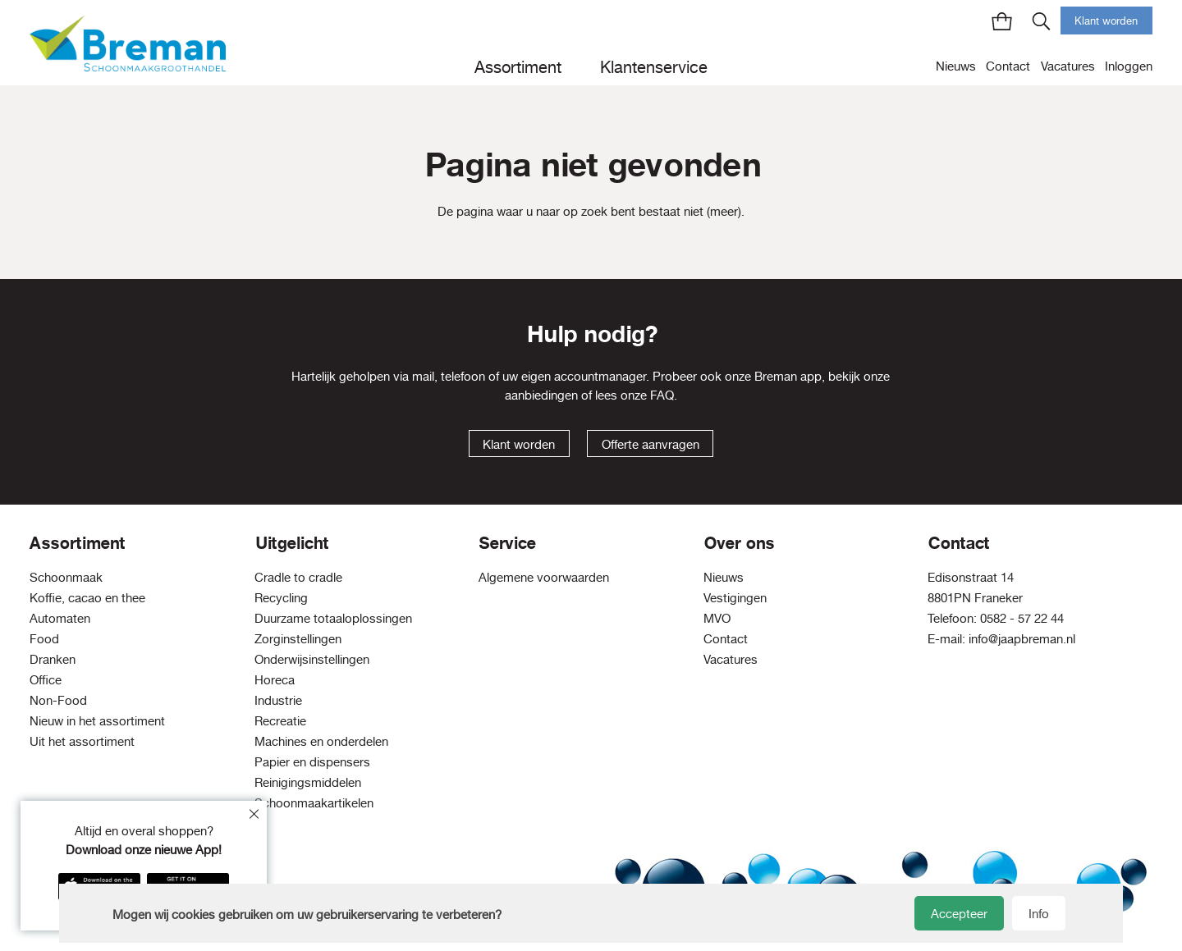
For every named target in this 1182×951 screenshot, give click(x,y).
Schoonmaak (66, 577)
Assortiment (517, 66)
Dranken (53, 659)
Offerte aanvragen (650, 444)
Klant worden (1106, 20)
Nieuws (956, 66)
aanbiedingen (541, 395)
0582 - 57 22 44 (1022, 618)
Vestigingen (735, 598)
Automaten (60, 618)
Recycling (281, 598)
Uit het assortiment (82, 741)
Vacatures (1068, 66)
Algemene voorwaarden (544, 577)
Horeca (274, 680)
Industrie (278, 700)
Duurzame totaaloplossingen (333, 618)
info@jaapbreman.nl (1022, 639)
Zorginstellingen (297, 639)
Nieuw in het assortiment (97, 721)
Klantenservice (654, 66)
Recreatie (280, 721)
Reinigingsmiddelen (307, 782)
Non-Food (58, 700)
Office (46, 680)
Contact (1008, 66)
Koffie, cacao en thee (87, 598)
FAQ (662, 395)
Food (44, 639)
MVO (717, 618)
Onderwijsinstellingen (311, 659)
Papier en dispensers (312, 762)
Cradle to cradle (298, 577)
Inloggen (1128, 66)
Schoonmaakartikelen (313, 803)
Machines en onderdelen (321, 741)
